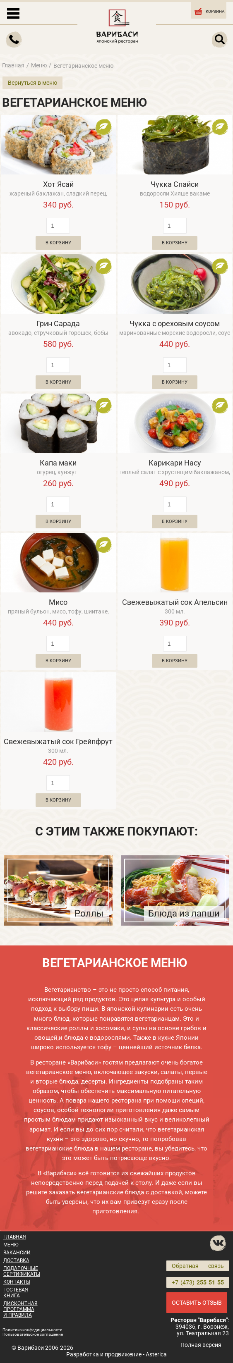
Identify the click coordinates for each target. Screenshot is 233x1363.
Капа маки (58, 462)
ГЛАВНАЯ (14, 1237)
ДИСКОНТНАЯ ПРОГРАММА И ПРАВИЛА (20, 1309)
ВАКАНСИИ (17, 1253)
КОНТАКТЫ (16, 1282)
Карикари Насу (175, 462)
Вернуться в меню (32, 82)
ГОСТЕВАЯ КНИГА (15, 1293)
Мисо (58, 602)
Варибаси (30, 1347)
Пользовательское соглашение (32, 1334)
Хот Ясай (58, 184)
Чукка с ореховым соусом (175, 323)
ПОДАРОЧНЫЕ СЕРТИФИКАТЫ (21, 1271)
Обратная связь (198, 1266)
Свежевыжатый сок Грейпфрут (58, 741)
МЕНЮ (11, 1245)
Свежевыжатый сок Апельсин (175, 602)
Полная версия (200, 1345)
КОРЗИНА (209, 11)
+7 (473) (198, 1282)
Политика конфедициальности (32, 1329)
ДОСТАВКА (16, 1260)
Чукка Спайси (175, 184)
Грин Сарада (58, 323)
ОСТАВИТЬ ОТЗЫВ (197, 1302)
